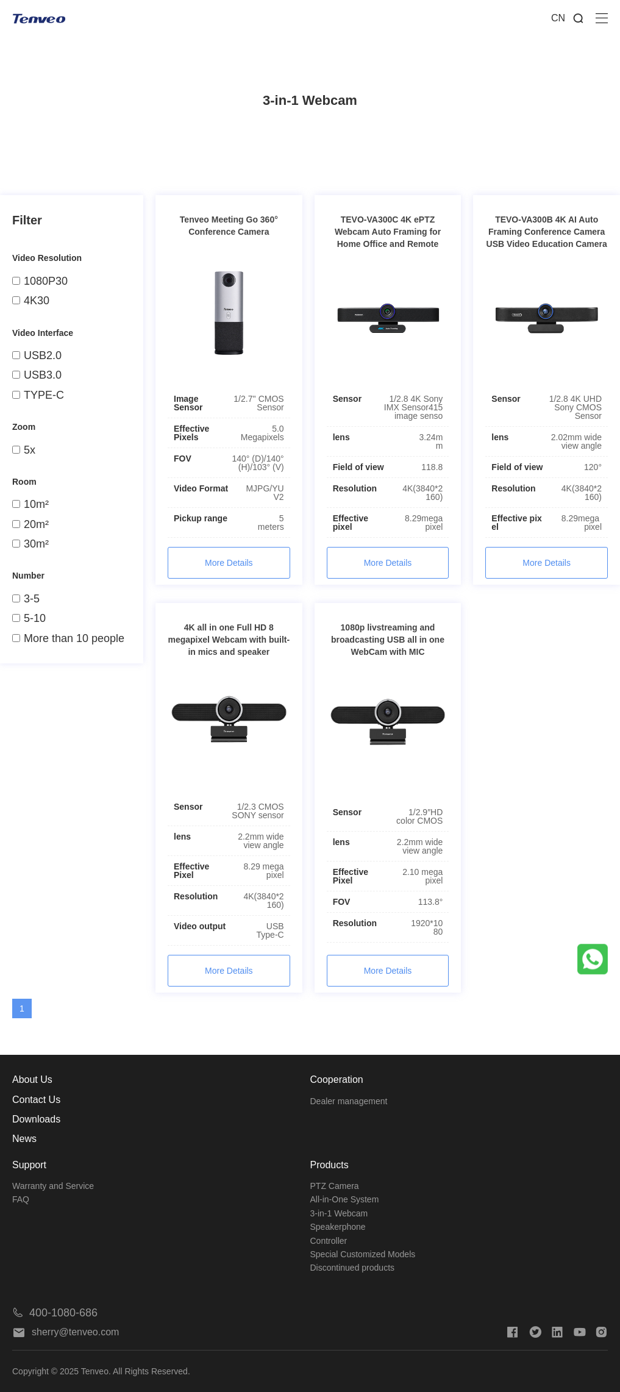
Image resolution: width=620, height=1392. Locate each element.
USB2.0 (37, 355)
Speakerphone (338, 1227)
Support (29, 1165)
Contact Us (36, 1099)
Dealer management (349, 1101)
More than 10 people (68, 638)
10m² (30, 504)
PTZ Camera (334, 1186)
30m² (30, 544)
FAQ (20, 1199)
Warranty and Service (53, 1186)
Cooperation (336, 1079)
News (24, 1138)
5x (23, 450)
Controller (328, 1241)
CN (558, 18)
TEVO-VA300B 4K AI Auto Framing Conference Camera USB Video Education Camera (546, 232)
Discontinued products (352, 1267)
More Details (229, 563)
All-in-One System (344, 1199)
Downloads (36, 1119)
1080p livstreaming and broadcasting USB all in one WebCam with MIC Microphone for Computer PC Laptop (387, 652)
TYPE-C (38, 395)
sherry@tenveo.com (65, 1332)
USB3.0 (37, 375)
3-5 (26, 599)
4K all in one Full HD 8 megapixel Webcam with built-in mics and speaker (229, 640)
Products (329, 1165)
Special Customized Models (363, 1254)
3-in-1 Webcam (339, 1213)
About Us (32, 1079)
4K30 (30, 300)
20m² (30, 524)
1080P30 (40, 281)
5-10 (29, 618)
